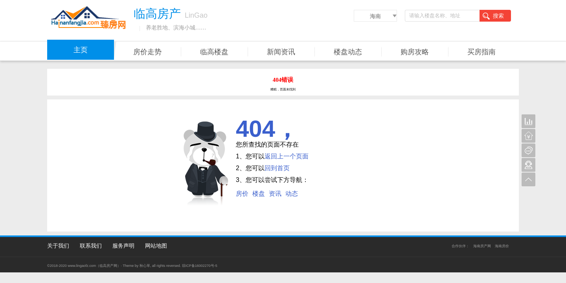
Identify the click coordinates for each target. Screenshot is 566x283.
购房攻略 (415, 52)
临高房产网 (108, 266)
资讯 (275, 193)
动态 (291, 193)
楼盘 (258, 193)
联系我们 (91, 246)
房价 (242, 193)
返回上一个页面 (287, 156)
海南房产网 (482, 246)
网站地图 (156, 246)
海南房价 (502, 246)
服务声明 (123, 246)
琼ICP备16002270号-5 (199, 266)
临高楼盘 (214, 52)
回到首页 (277, 168)
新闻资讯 (281, 52)
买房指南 (481, 52)
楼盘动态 (348, 52)
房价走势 (147, 52)
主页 (81, 50)
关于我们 (58, 246)
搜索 (493, 16)
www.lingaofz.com (82, 266)
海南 (375, 16)
